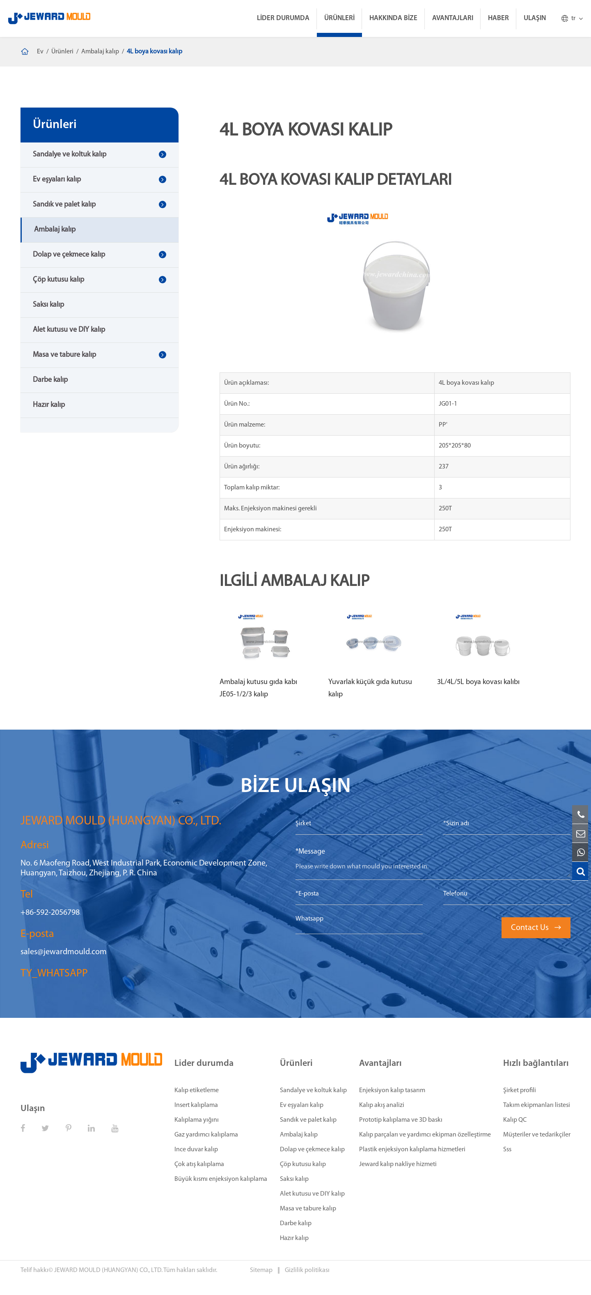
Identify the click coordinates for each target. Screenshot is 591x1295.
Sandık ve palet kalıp (64, 205)
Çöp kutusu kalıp (58, 280)
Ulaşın (535, 18)
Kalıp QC (515, 1120)
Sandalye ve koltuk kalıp (69, 154)
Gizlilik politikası (307, 1270)
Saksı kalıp (48, 305)
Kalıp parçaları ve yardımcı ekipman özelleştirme (425, 1135)
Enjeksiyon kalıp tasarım (392, 1090)
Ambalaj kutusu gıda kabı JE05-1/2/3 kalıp (258, 688)
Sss (507, 1149)
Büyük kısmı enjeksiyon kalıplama (220, 1179)
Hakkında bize (393, 18)
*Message (310, 852)
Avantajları (452, 18)
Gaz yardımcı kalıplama (206, 1135)
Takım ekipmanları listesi (536, 1105)
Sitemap (262, 1270)
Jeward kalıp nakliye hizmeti (398, 1164)
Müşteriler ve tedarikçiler (536, 1135)
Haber (498, 18)
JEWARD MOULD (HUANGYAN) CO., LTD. (108, 1270)
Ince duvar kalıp (196, 1149)
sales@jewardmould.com (64, 952)
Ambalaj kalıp (100, 51)
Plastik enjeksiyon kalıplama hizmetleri (412, 1149)
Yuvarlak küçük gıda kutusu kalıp (370, 688)
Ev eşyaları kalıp (57, 180)
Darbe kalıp (50, 380)
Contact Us (536, 928)
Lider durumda (283, 18)
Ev (40, 51)
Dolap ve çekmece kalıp (69, 255)
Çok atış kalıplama (199, 1164)
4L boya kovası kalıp (154, 51)
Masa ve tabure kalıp (64, 355)
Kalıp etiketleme (196, 1090)
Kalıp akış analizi (381, 1105)
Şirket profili (519, 1090)
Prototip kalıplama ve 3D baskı (400, 1120)
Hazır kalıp (49, 405)
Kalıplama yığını (196, 1120)
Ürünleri (339, 18)
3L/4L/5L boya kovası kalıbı (478, 682)
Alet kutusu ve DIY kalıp (69, 330)
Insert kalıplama (196, 1105)
